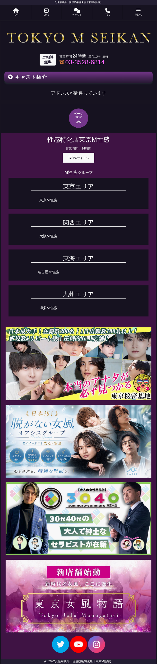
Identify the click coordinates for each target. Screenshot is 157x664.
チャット (77, 12)
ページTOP (78, 118)
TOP (16, 12)
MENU (138, 12)
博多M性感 (48, 308)
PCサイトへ (78, 157)
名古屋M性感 (48, 272)
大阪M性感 (48, 236)
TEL (107, 12)
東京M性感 (48, 200)
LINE (46, 12)
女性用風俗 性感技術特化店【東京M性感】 (78, 2)
